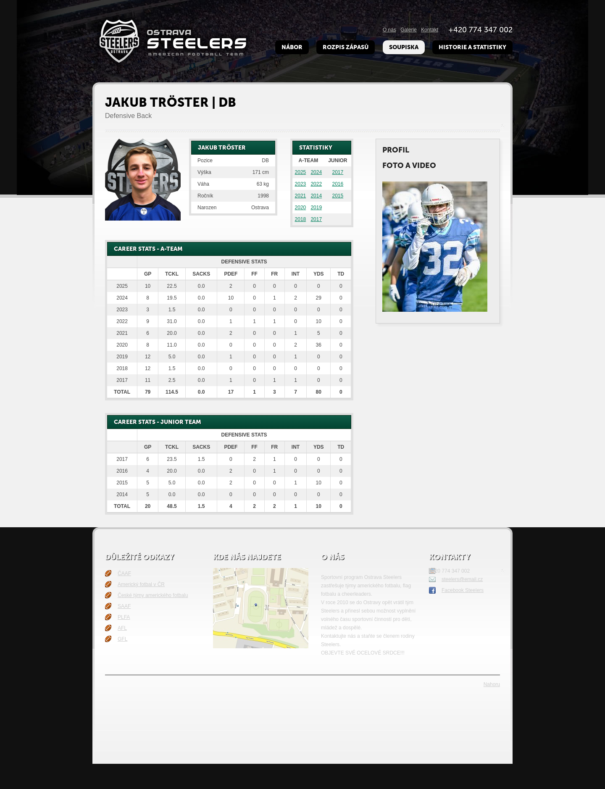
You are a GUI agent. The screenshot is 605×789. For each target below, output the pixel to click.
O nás (389, 30)
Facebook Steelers (463, 590)
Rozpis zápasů (345, 47)
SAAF (124, 606)
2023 (300, 184)
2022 (316, 184)
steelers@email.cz (462, 579)
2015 (337, 196)
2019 (316, 207)
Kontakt (429, 30)
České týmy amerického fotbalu (153, 595)
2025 (300, 172)
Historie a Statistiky (472, 47)
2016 (337, 184)
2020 (300, 207)
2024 (316, 172)
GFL (122, 639)
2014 (316, 196)
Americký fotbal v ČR (141, 584)
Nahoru (492, 684)
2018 (300, 219)
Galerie (408, 30)
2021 (300, 196)
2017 (337, 172)
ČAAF (124, 573)
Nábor (291, 47)
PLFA (124, 617)
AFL (122, 628)
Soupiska (403, 47)
